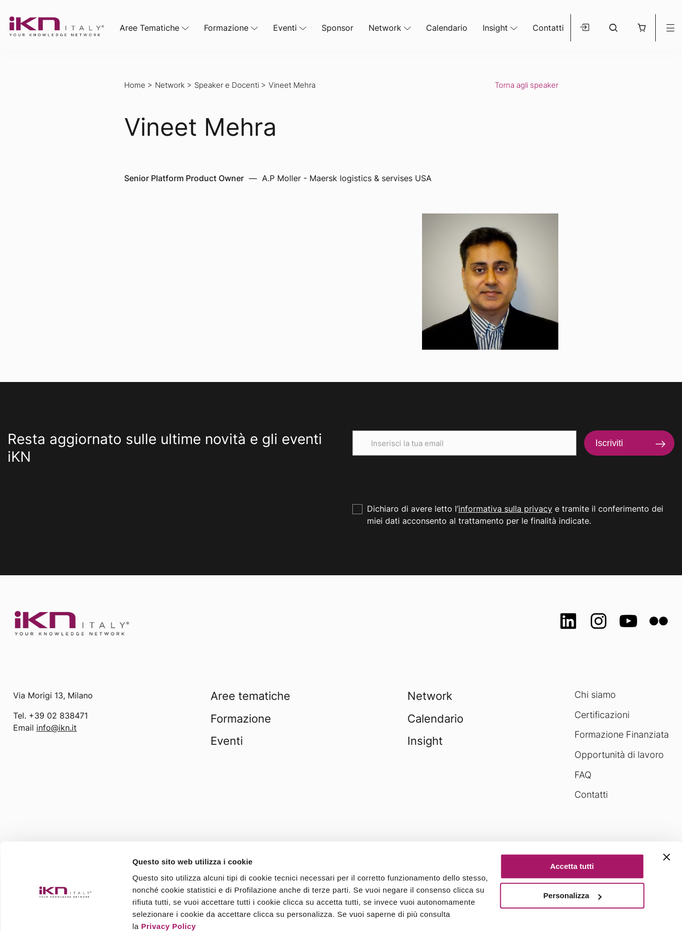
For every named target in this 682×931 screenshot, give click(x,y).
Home (134, 85)
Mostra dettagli (159, 911)
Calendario (446, 28)
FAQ (583, 775)
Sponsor (337, 28)
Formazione (226, 28)
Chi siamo (595, 694)
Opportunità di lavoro (619, 754)
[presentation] (429, 475)
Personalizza (572, 852)
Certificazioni (601, 714)
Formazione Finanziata (621, 734)
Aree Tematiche (149, 28)
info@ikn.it (56, 728)
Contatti (548, 28)
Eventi (285, 28)
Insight (495, 28)
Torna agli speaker (526, 85)
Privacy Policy (168, 883)
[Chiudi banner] (666, 813)
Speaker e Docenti (226, 85)
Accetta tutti (572, 823)
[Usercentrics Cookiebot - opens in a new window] (65, 911)
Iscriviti (609, 443)
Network (385, 28)
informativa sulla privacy (505, 509)
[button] (641, 28)
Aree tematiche (250, 695)
